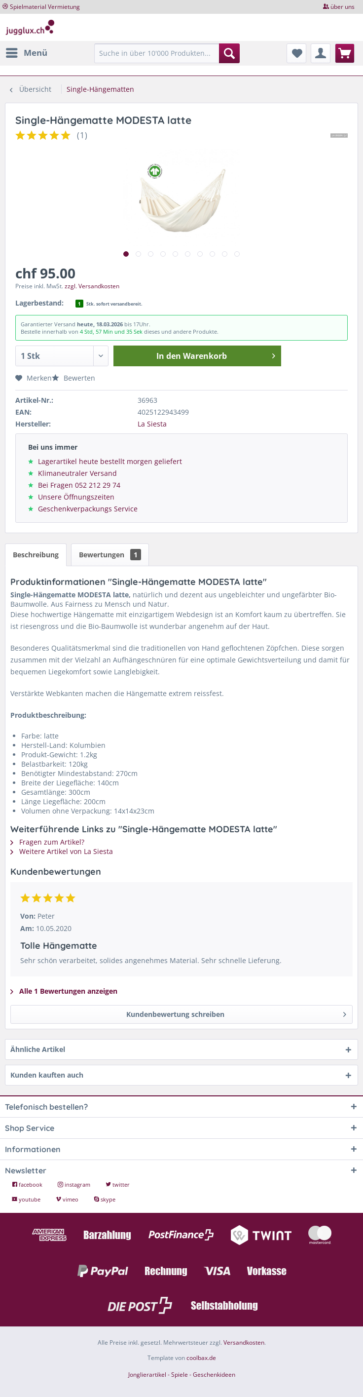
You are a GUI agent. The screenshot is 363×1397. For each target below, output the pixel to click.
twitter (118, 1184)
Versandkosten (243, 1342)
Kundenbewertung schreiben (236, 1013)
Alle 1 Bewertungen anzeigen (63, 991)
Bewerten (73, 378)
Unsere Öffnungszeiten (76, 497)
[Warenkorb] (345, 53)
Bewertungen (110, 554)
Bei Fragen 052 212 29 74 (79, 485)
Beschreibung (36, 554)
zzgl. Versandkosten (92, 286)
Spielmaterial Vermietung (45, 6)
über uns (342, 6)
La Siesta (152, 423)
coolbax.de (201, 1358)
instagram (75, 1184)
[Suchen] (229, 53)
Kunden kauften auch (46, 1075)
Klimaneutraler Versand (77, 473)
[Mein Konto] (320, 53)
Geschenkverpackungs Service (88, 508)
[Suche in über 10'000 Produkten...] (166, 53)
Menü (26, 51)
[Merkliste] (296, 53)
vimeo (68, 1199)
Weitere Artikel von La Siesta (61, 851)
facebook (28, 1184)
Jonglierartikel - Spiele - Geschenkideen (181, 1374)
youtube (27, 1199)
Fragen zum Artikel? (47, 842)
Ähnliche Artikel (37, 1049)
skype (104, 1199)
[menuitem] (26, 53)
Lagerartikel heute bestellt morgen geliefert (110, 461)
